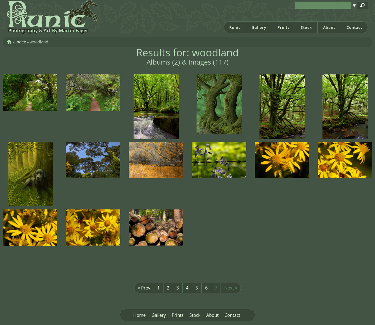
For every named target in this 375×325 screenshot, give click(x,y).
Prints (284, 27)
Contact (354, 27)
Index (21, 42)
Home (139, 315)
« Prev (144, 288)
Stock (306, 27)
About (329, 27)
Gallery (259, 27)
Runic (235, 27)
